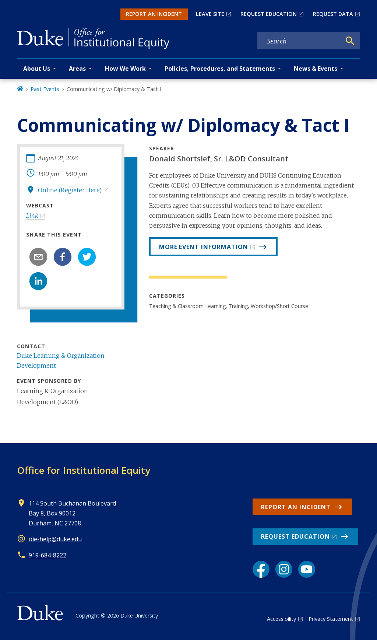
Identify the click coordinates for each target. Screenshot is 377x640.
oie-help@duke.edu (55, 539)
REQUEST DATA (333, 13)
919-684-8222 (47, 555)
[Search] (350, 41)
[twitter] (87, 257)
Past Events (45, 88)
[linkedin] (38, 281)
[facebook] (62, 257)
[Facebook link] (261, 569)
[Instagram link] (283, 569)
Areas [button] (77, 68)
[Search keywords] (299, 40)
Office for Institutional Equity (83, 470)
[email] (38, 257)
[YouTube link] (306, 569)
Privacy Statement (331, 618)
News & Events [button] (315, 68)
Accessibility (281, 618)
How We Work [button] (125, 68)
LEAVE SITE (210, 13)
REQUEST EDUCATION (268, 13)
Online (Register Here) (70, 190)
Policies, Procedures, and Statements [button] (220, 68)
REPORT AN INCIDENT (154, 13)
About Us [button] (36, 68)
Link (32, 215)
